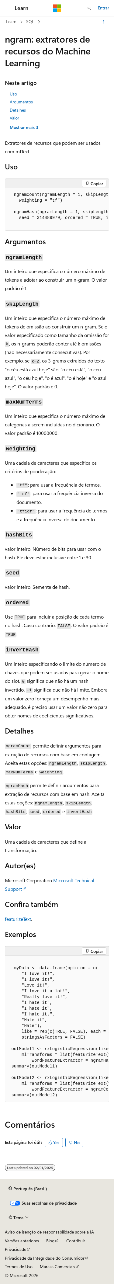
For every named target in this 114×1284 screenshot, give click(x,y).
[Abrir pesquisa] (89, 8)
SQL (30, 21)
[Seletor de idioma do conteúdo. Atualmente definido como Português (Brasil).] (28, 1189)
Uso (13, 94)
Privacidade (15, 1249)
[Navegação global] (6, 8)
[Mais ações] (103, 22)
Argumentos (21, 102)
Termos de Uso (19, 1266)
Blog (50, 1241)
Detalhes (18, 110)
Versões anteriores (22, 1241)
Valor (14, 118)
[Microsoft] (57, 8)
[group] (57, 209)
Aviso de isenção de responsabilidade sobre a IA (49, 1232)
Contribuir (75, 1241)
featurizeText (18, 919)
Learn (11, 21)
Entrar (103, 8)
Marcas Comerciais (57, 1266)
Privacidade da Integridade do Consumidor (45, 1258)
